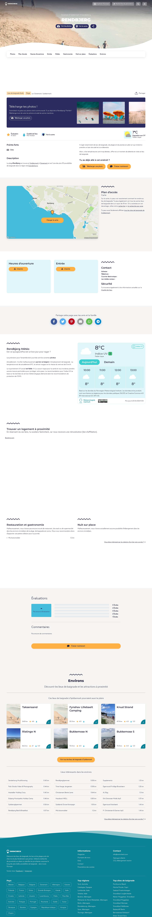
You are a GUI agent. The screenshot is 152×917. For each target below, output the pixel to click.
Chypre (10, 913)
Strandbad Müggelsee (121, 900)
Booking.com (9, 438)
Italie (67, 890)
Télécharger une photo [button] (92, 166)
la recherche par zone (135, 206)
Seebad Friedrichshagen (121, 890)
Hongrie (63, 907)
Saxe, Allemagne (83, 909)
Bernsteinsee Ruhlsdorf (121, 913)
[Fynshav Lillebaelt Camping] (61, 706)
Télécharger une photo (20, 118)
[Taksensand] (13, 706)
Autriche (11, 902)
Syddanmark (75, 15)
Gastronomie (67, 54)
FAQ (79, 861)
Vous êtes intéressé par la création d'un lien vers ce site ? (124, 542)
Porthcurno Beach (119, 884)
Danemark (65, 15)
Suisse (64, 902)
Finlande (11, 890)
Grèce (31, 890)
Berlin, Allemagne (84, 903)
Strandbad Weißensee (121, 906)
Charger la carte (52, 220)
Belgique (21, 885)
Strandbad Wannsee (120, 903)
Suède (55, 902)
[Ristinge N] (13, 730)
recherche (121, 206)
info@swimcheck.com (120, 854)
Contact (80, 864)
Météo (57, 54)
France (21, 890)
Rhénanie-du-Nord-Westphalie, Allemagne (92, 900)
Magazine (81, 854)
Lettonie (21, 896)
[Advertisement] (70, 74)
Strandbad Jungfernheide (122, 894)
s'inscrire (18, 269)
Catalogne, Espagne (85, 887)
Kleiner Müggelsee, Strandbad (123, 897)
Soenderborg (86, 15)
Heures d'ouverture (37, 54)
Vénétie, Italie (82, 894)
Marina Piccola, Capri (120, 887)
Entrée (49, 54)
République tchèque (48, 907)
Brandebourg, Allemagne (86, 906)
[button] (101, 4)
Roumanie (44, 902)
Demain (109, 362)
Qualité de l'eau (106, 290)
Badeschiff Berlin (119, 909)
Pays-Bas (65, 896)
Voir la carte (81, 26)
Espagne (34, 907)
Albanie (11, 885)
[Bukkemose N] (61, 730)
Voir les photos (64, 26)
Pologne (22, 902)
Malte (55, 896)
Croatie (11, 896)
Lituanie (32, 896)
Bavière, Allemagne (84, 897)
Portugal (33, 902)
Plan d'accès (22, 54)
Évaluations (93, 54)
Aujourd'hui (89, 362)
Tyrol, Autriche (83, 884)
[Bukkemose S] (108, 730)
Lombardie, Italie (84, 890)
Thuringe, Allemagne (85, 913)
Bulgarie (32, 885)
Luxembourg (44, 896)
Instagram (28, 871)
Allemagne (56, 885)
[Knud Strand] (108, 706)
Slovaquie (11, 907)
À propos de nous (84, 857)
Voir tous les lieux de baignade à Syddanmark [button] (76, 759)
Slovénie (23, 907)
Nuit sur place (80, 54)
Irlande (57, 890)
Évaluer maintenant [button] (119, 166)
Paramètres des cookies (86, 867)
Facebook (19, 871)
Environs (103, 54)
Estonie (67, 885)
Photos (12, 54)
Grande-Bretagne (44, 890)
